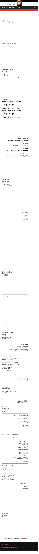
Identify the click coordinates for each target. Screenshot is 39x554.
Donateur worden (9, 4)
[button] (35, 7)
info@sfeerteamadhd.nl (23, 538)
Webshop (14, 4)
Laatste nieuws (3, 4)
